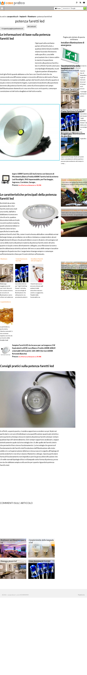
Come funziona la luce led (39, 561)
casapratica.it (12, 16)
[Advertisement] (23, 14)
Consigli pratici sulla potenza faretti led (27, 366)
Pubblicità (81, 595)
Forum (58, 8)
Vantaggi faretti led (9, 561)
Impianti (23, 16)
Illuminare (32, 16)
